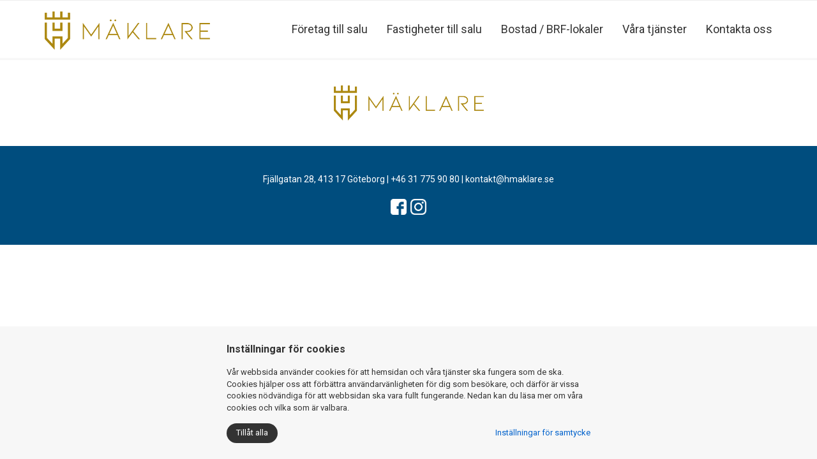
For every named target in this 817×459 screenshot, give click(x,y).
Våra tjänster (654, 29)
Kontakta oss (739, 29)
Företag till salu (330, 29)
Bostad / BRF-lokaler (552, 29)
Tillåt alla (252, 432)
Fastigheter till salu (434, 29)
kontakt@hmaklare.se (509, 179)
